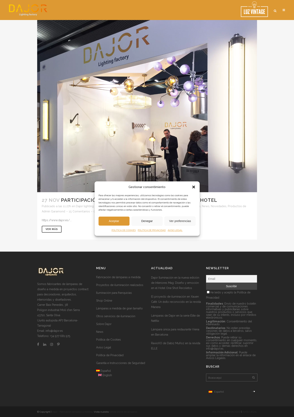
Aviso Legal (103, 347)
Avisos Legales (215, 358)
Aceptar (114, 221)
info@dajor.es (54, 330)
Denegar (147, 221)
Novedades (218, 206)
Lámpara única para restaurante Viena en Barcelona (175, 332)
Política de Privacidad (110, 355)
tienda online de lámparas (123, 411)
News (205, 206)
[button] (194, 187)
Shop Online (104, 300)
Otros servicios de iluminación (115, 316)
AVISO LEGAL (175, 230)
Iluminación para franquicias (114, 292)
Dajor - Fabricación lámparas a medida (72, 411)
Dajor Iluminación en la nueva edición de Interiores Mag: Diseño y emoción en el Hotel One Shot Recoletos (175, 283)
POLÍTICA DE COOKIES (124, 230)
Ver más (52, 229)
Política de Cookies (108, 339)
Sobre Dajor (104, 324)
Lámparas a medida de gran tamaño (119, 308)
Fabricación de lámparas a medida (118, 277)
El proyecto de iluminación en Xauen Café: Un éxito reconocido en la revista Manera (176, 302)
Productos (235, 206)
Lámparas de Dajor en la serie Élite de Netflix (175, 318)
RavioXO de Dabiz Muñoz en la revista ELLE (175, 346)
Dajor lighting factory (90, 206)
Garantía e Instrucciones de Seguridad (120, 363)
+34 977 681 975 (60, 336)
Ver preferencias (180, 221)
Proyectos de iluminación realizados (119, 285)
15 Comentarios (79, 211)
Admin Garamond (53, 211)
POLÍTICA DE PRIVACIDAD (152, 230)
